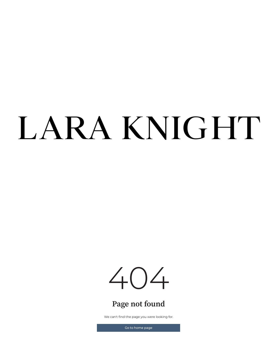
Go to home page (138, 328)
